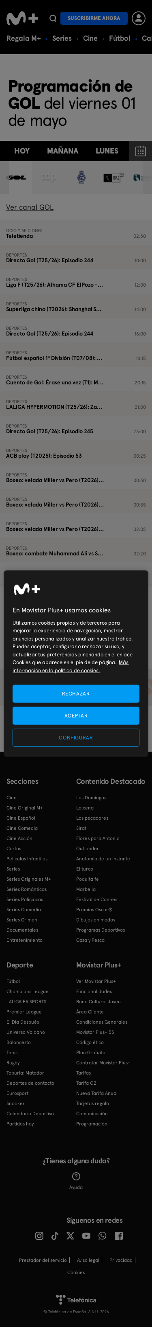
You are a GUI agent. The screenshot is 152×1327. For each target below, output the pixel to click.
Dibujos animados (95, 920)
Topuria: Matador (25, 1073)
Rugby (12, 1063)
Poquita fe (87, 879)
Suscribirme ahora (94, 18)
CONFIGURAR (76, 738)
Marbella (86, 889)
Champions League (27, 991)
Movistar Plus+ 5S (95, 1032)
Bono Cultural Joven (98, 1002)
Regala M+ (23, 38)
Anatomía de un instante (103, 859)
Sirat (81, 828)
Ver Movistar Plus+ (96, 981)
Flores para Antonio (98, 838)
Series (62, 38)
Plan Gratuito (90, 1052)
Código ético (90, 1042)
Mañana (62, 151)
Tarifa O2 (86, 1083)
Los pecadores (92, 818)
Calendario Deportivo (30, 1113)
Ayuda (76, 1181)
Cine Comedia (22, 828)
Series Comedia (23, 909)
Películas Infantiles (26, 859)
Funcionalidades (94, 991)
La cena (85, 808)
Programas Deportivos (100, 930)
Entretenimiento (24, 940)
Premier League (24, 1012)
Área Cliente (90, 1012)
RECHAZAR (76, 693)
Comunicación (92, 1113)
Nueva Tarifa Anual (97, 1093)
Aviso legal (88, 1260)
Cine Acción (19, 838)
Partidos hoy (20, 1124)
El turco (84, 869)
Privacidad (121, 1260)
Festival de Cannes (96, 899)
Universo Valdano (25, 1032)
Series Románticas (26, 889)
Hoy (22, 151)
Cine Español (20, 818)
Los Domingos (91, 798)
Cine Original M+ (24, 808)
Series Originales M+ (28, 879)
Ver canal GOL (30, 207)
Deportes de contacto (30, 1083)
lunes (107, 151)
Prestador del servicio (43, 1260)
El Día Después (22, 1022)
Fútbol (120, 38)
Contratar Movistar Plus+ (103, 1063)
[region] (76, 663)
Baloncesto (18, 1042)
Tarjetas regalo (92, 1103)
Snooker (15, 1103)
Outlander (87, 848)
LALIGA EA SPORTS (26, 1002)
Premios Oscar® (94, 909)
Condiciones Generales (101, 1022)
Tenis (11, 1052)
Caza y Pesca (90, 940)
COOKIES (76, 1272)
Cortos (13, 848)
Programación (91, 1124)
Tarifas (83, 1073)
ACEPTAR (76, 715)
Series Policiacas (24, 899)
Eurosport (17, 1093)
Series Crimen (21, 920)
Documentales (22, 930)
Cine (90, 38)
